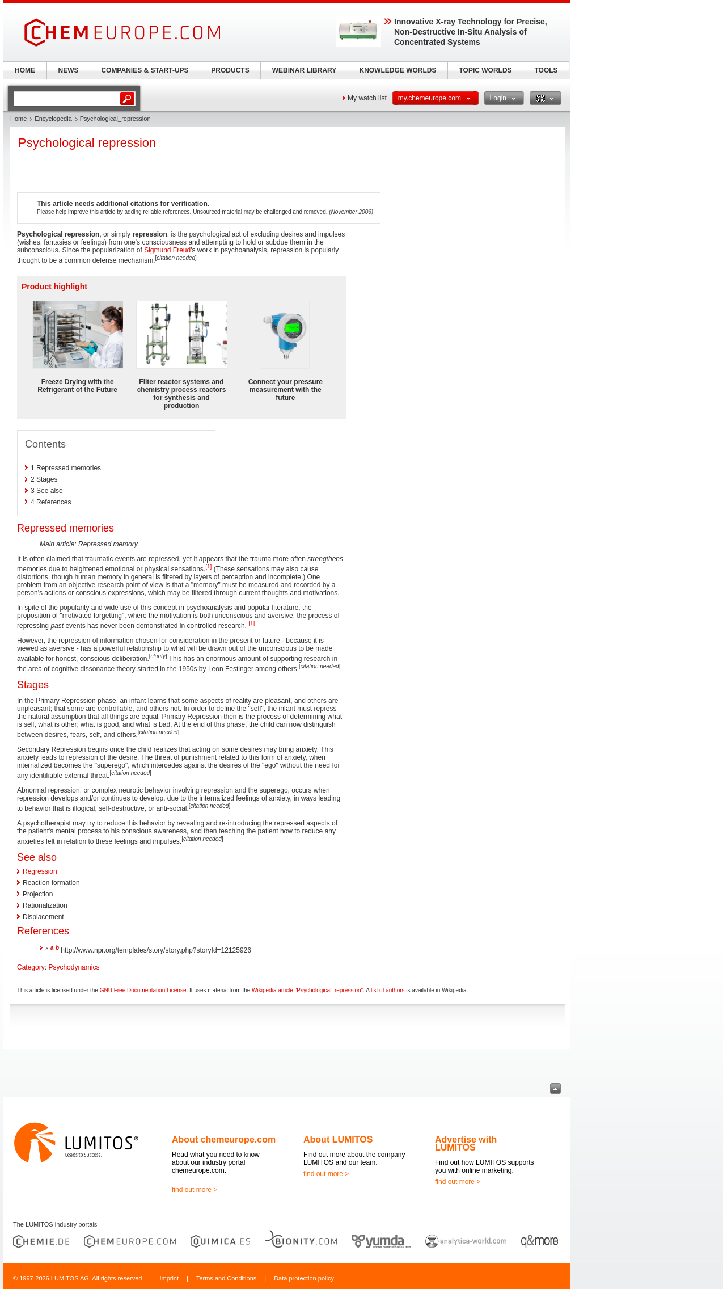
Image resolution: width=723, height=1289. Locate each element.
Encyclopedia (53, 118)
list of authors (387, 990)
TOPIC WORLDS (485, 70)
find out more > (194, 1190)
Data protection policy (304, 1278)
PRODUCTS (230, 70)
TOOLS (545, 70)
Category (31, 967)
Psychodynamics (73, 967)
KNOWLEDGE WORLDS (398, 70)
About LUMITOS (338, 1139)
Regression (40, 871)
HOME (25, 70)
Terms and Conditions (226, 1278)
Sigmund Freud (167, 250)
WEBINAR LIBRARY (304, 70)
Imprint (169, 1278)
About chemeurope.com (224, 1139)
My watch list (367, 98)
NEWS (68, 70)
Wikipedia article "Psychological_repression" (307, 990)
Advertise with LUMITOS (466, 1143)
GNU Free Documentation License (143, 990)
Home (18, 118)
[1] (208, 566)
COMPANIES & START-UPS (144, 70)
